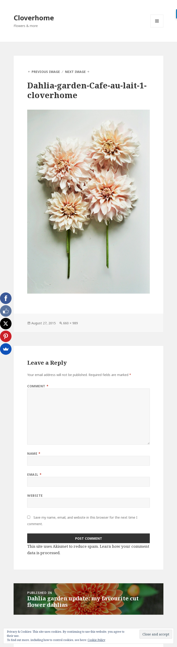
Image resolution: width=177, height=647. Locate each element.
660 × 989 (70, 323)
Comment (37, 386)
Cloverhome (34, 17)
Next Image (75, 71)
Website (35, 495)
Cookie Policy (96, 640)
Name (33, 453)
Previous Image (46, 71)
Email (34, 474)
